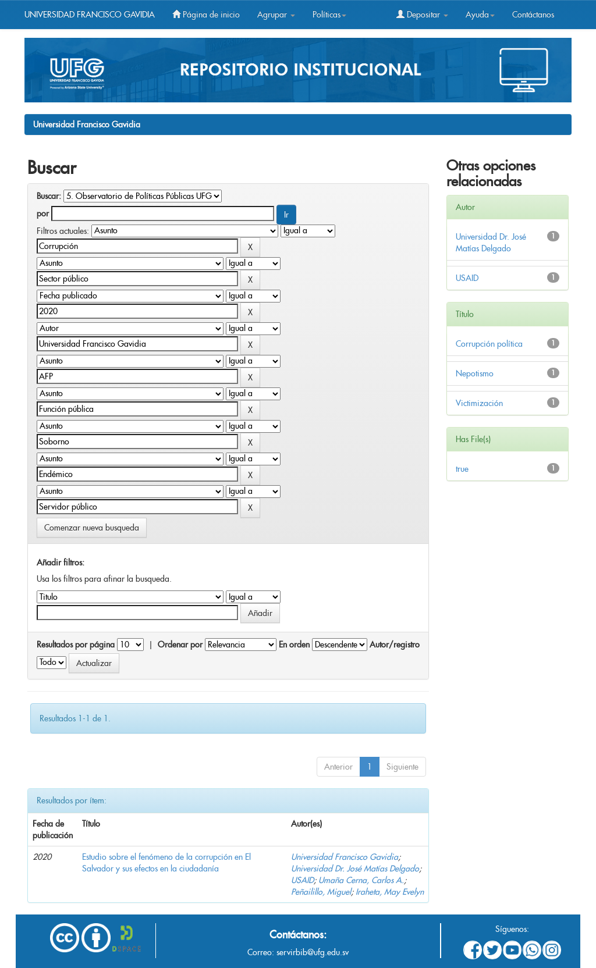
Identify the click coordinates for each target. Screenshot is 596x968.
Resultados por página (76, 644)
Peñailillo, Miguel (321, 892)
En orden (294, 644)
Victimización (479, 403)
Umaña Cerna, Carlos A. (361, 880)
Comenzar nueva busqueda (91, 527)
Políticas (329, 14)
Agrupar (276, 14)
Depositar (422, 14)
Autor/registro (395, 644)
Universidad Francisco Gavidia (86, 124)
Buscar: (49, 196)
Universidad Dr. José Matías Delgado (355, 868)
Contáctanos (533, 14)
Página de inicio (206, 14)
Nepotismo (475, 373)
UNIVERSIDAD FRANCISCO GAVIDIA (89, 14)
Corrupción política (489, 344)
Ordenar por (180, 644)
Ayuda (480, 14)
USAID (302, 880)
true (462, 469)
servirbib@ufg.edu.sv (312, 952)
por (43, 213)
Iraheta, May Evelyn (390, 892)
